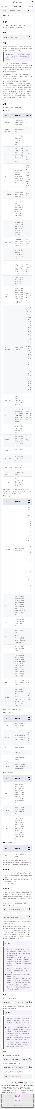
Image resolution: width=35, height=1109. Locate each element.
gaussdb (27, 10)
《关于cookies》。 (23, 1092)
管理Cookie (17, 1105)
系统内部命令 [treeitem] (20, 10)
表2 (4, 489)
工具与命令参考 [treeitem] (11, 10)
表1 (10, 107)
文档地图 (3, 10)
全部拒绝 (17, 1101)
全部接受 (17, 1096)
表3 (9, 709)
